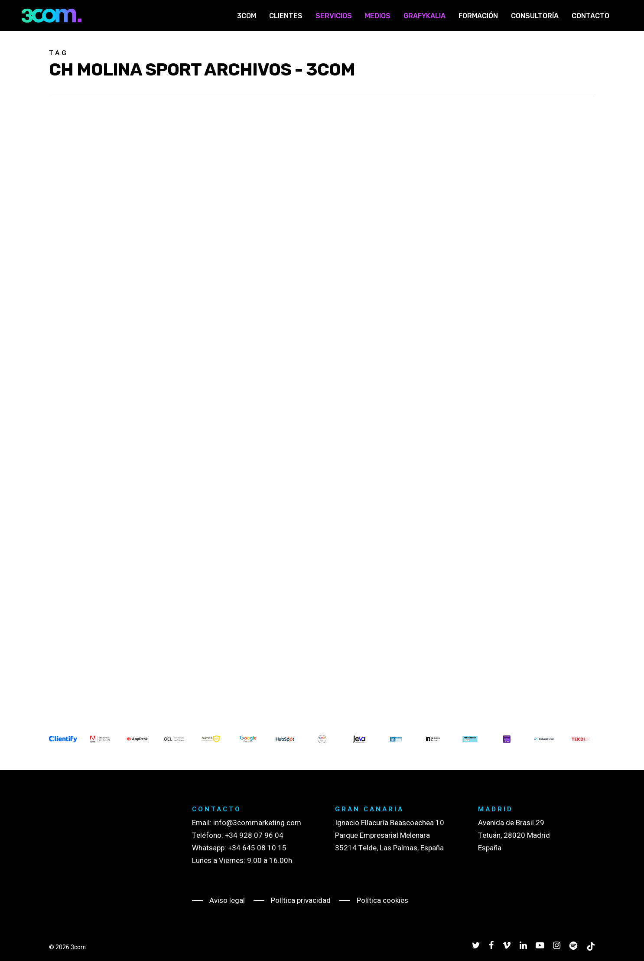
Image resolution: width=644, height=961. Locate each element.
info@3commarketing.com (257, 822)
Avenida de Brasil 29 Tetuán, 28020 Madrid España (514, 835)
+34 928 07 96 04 (254, 835)
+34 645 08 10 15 (257, 848)
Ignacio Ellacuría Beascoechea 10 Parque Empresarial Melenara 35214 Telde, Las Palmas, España (389, 835)
